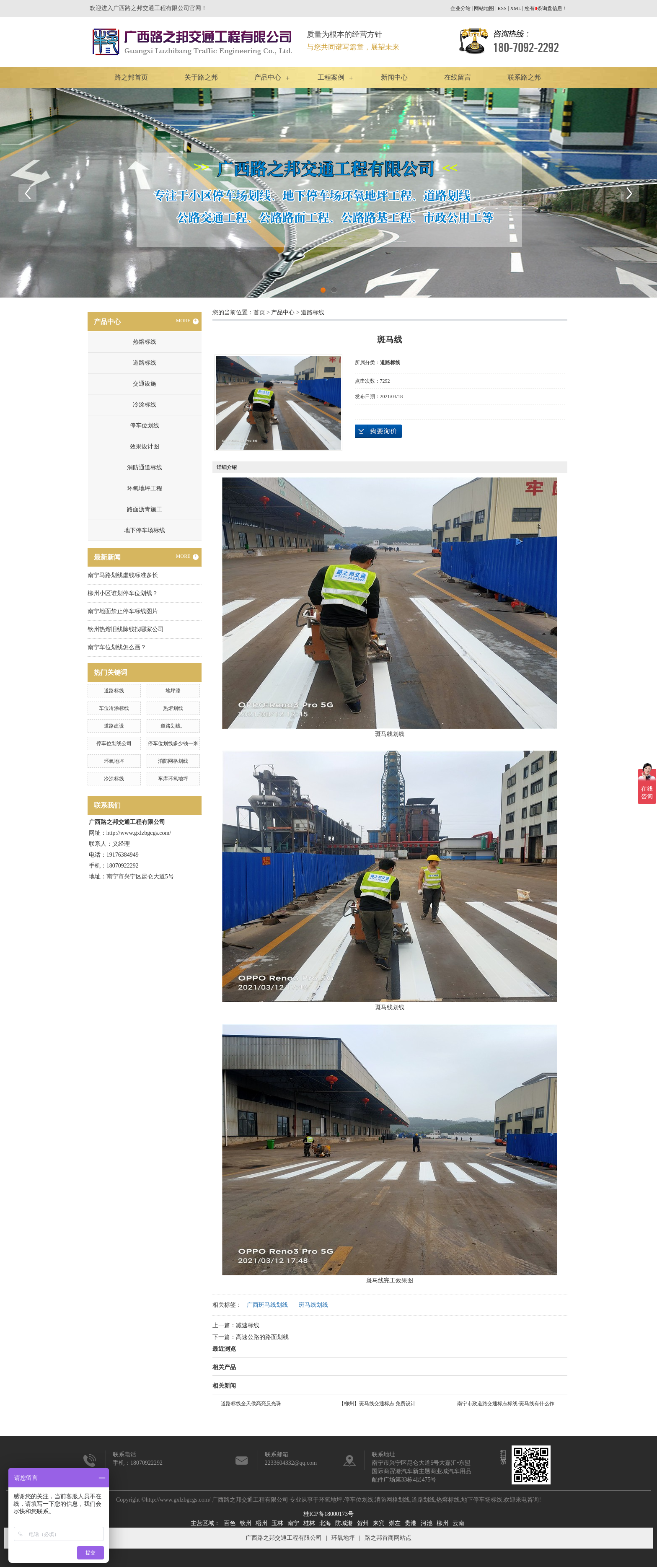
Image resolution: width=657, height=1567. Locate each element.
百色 (229, 1523)
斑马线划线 (313, 1305)
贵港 (410, 1523)
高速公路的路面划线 (262, 1337)
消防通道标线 (144, 467)
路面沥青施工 (144, 509)
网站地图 (484, 8)
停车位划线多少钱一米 (173, 743)
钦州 (245, 1523)
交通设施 (144, 384)
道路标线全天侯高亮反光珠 (251, 1403)
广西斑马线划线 (267, 1305)
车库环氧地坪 (173, 779)
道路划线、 (173, 726)
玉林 (277, 1523)
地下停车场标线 (144, 530)
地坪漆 (173, 691)
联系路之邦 (524, 77)
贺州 (363, 1523)
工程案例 (331, 77)
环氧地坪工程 (144, 488)
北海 (325, 1523)
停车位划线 (144, 425)
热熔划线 (173, 708)
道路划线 (423, 1500)
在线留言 (457, 77)
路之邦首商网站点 (388, 1538)
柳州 (442, 1523)
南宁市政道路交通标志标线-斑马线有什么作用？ (505, 1405)
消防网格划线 (173, 761)
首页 (259, 312)
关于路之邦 (201, 77)
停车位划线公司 (114, 743)
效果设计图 (144, 446)
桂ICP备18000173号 (328, 1514)
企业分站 (460, 8)
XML (515, 8)
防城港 (344, 1523)
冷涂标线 (144, 404)
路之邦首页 (131, 77)
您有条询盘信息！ (546, 8)
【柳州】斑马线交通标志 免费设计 (377, 1403)
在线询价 (378, 431)
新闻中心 (394, 77)
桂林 (309, 1523)
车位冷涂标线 (114, 708)
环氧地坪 (114, 761)
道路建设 (114, 726)
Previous (27, 192)
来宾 (379, 1523)
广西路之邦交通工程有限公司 (284, 1538)
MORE (187, 321)
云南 (458, 1523)
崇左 (395, 1523)
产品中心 (267, 77)
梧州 (261, 1523)
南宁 (293, 1523)
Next (629, 192)
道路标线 (144, 363)
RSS (502, 8)
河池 (426, 1523)
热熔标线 (144, 342)
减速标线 (247, 1325)
